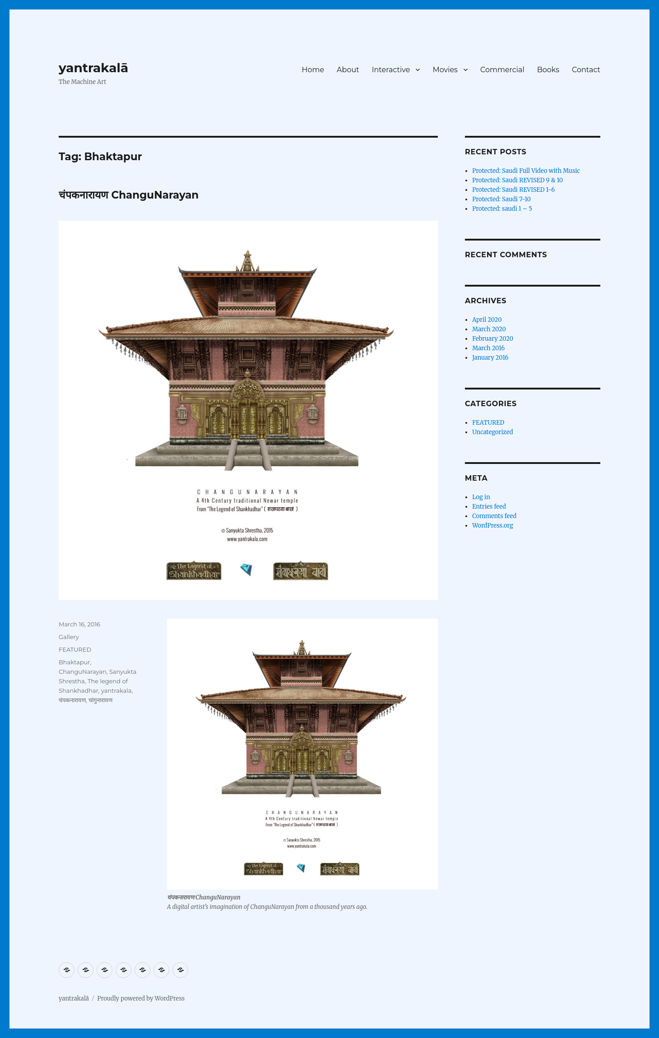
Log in (481, 497)
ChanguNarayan (83, 671)
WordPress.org (492, 525)
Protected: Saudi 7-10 (501, 199)
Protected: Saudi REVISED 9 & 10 (517, 180)
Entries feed (489, 506)
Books (548, 69)
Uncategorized (492, 432)
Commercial (502, 69)
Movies (445, 69)
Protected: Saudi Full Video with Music (526, 171)
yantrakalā (93, 67)
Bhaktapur (74, 662)
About (348, 69)
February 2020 (492, 339)
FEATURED (75, 649)
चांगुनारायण (100, 700)
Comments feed (494, 516)
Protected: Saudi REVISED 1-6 (513, 190)
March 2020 (489, 329)
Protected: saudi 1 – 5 (502, 209)
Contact (586, 69)
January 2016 (490, 357)
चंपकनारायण (72, 700)
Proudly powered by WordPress (141, 998)
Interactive (391, 69)
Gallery (69, 636)
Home (313, 69)
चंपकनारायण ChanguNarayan (129, 195)
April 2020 (486, 320)
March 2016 (488, 348)
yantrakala (116, 690)
